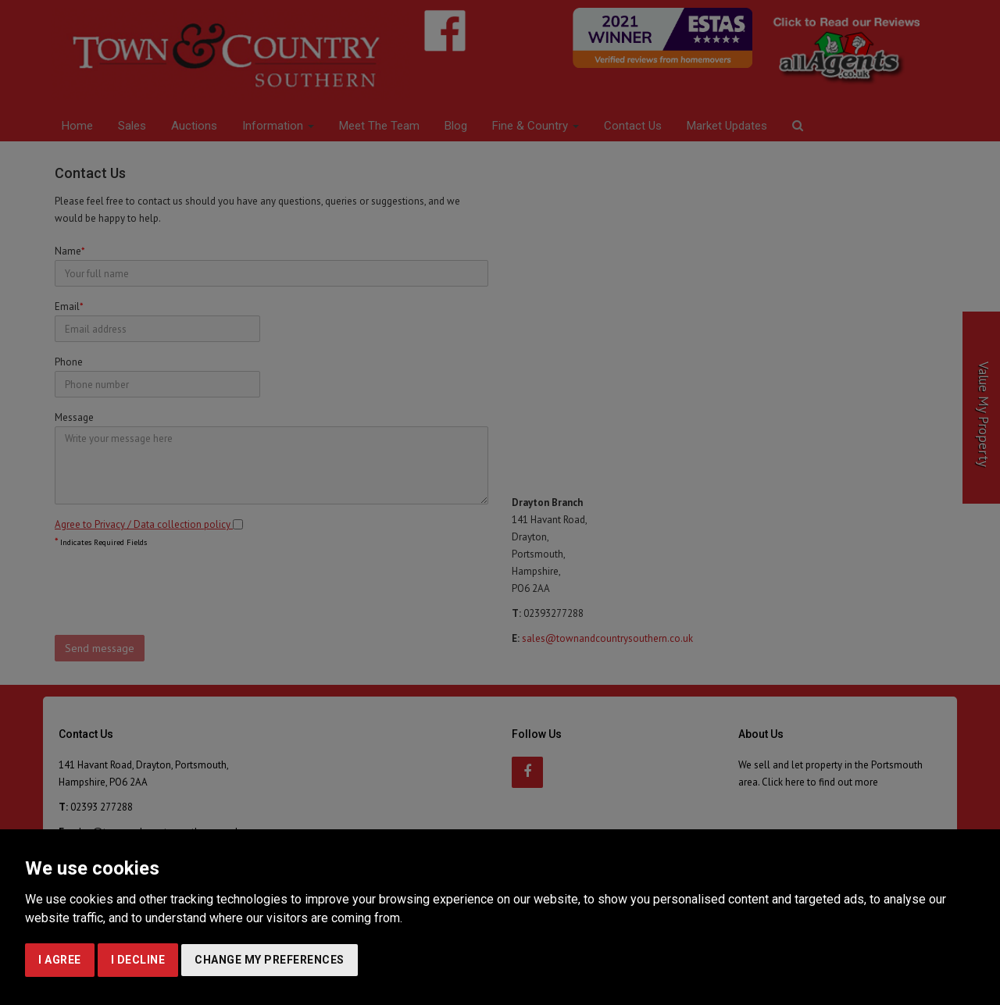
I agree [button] (59, 959)
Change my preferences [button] (270, 959)
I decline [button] (138, 959)
